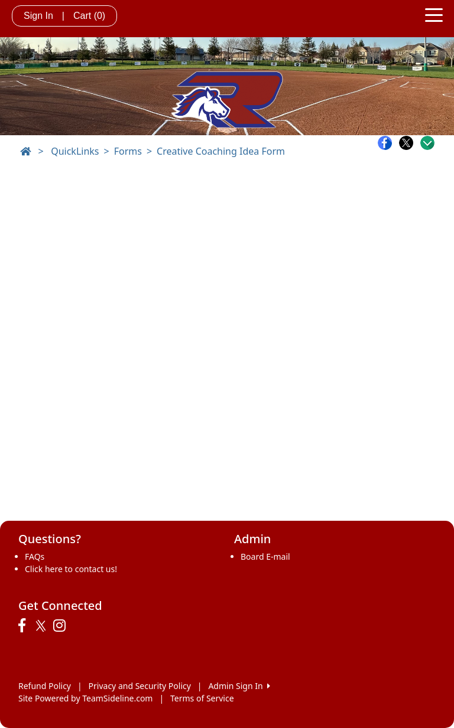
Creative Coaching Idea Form (221, 151)
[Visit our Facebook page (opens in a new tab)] (24, 626)
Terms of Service (202, 698)
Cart (89, 16)
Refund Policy (44, 685)
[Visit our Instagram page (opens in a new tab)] (62, 626)
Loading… (227, 340)
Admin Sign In (239, 685)
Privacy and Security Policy (140, 685)
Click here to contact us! (71, 568)
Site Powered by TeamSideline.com (85, 698)
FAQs (34, 556)
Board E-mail (265, 556)
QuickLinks (75, 151)
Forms (128, 151)
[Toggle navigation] (434, 14)
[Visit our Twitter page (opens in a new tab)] (42, 625)
